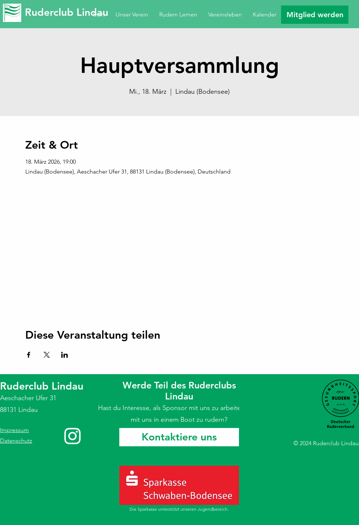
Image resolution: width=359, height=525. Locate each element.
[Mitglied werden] (314, 14)
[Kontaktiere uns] (179, 437)
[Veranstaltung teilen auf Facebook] (28, 355)
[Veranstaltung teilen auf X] (46, 355)
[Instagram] (72, 436)
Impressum (14, 430)
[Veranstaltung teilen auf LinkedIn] (64, 355)
